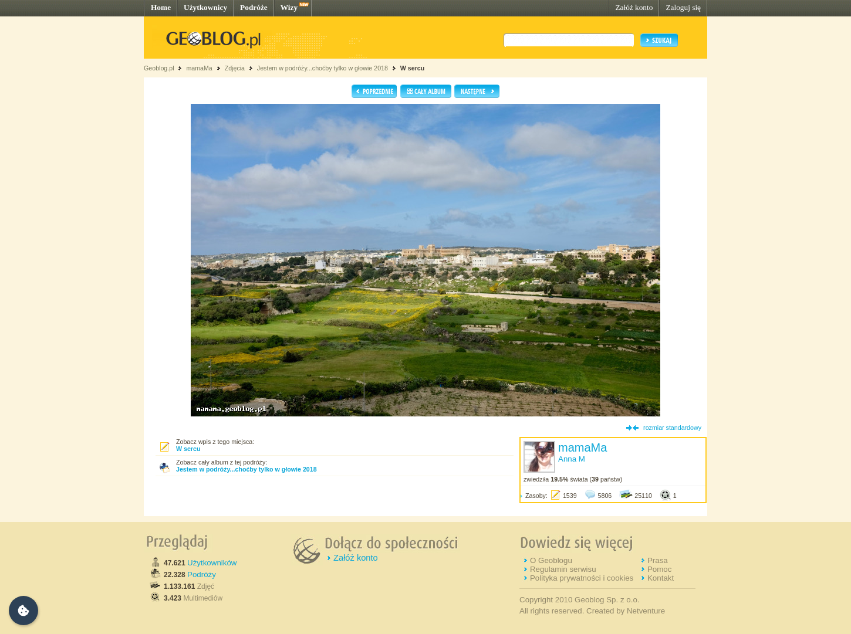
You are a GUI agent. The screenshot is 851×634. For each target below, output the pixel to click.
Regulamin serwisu (563, 569)
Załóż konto (634, 7)
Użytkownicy (205, 7)
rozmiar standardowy (672, 427)
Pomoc (659, 569)
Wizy (289, 7)
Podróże (254, 7)
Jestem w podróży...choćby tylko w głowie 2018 (322, 68)
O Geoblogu (551, 560)
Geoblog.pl (159, 68)
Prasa (657, 560)
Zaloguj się (683, 7)
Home (161, 7)
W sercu (412, 68)
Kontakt (660, 578)
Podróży (201, 574)
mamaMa (199, 68)
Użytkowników (212, 562)
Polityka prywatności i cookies (581, 578)
